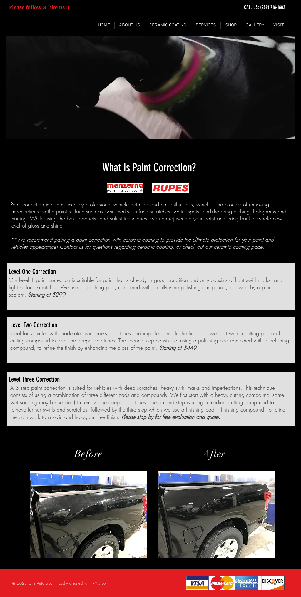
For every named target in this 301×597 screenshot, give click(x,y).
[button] (205, 25)
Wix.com (101, 583)
